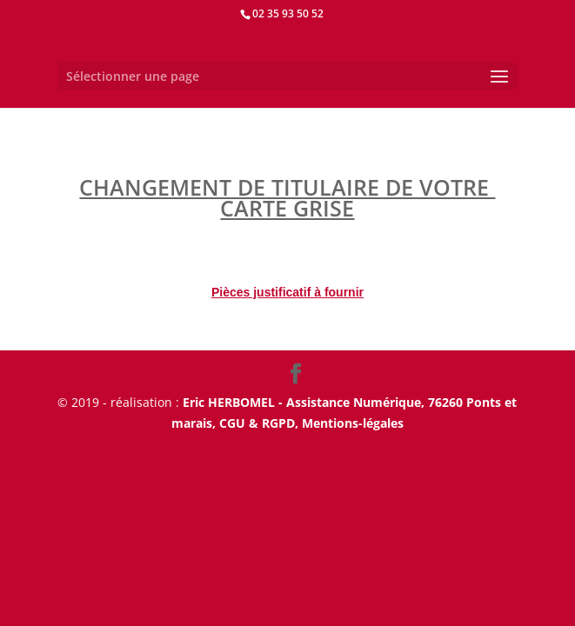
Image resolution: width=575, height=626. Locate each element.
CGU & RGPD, (260, 423)
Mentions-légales (353, 423)
